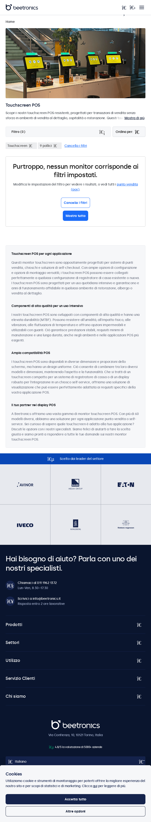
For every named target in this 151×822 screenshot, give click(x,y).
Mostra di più (134, 118)
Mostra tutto (76, 215)
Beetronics (59, 722)
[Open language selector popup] (75, 761)
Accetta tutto (75, 799)
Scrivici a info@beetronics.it (39, 598)
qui (95, 786)
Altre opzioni (75, 811)
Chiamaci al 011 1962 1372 (37, 582)
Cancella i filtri (75, 145)
